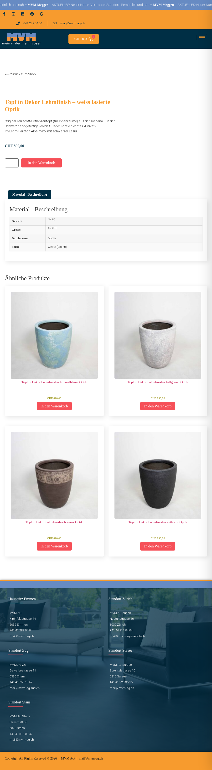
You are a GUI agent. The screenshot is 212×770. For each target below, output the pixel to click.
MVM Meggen (42, 5)
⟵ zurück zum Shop (20, 74)
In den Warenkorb (41, 163)
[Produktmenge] (12, 162)
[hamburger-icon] (201, 37)
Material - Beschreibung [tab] (29, 194)
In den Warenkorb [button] (54, 406)
